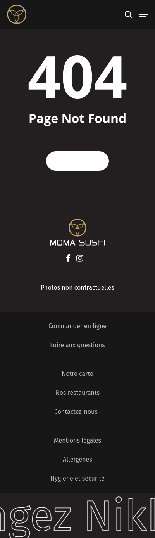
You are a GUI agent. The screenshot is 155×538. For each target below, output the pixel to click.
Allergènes (77, 459)
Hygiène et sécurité (77, 478)
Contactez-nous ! (77, 411)
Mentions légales (77, 440)
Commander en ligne (77, 326)
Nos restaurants (77, 392)
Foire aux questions (77, 345)
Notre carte (77, 373)
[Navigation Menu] (144, 14)
